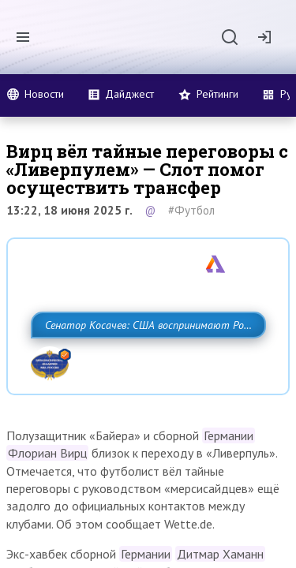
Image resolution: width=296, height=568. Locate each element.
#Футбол (191, 210)
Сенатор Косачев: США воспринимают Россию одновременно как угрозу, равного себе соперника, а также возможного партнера (144, 360)
